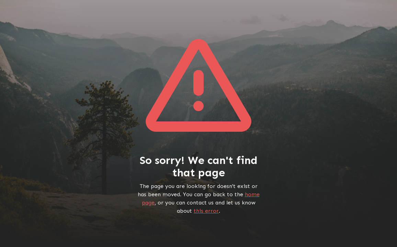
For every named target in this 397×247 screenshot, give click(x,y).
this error (206, 211)
